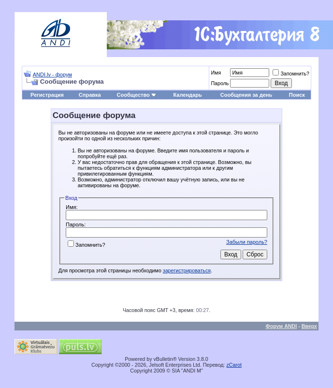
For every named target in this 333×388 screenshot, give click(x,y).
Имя (216, 72)
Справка (90, 95)
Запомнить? (291, 73)
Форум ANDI (281, 326)
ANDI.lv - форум (52, 74)
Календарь (188, 95)
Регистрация (47, 95)
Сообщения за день (246, 95)
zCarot (234, 365)
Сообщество (137, 95)
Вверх (309, 326)
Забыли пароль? (246, 242)
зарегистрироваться (187, 270)
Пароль (220, 83)
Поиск (297, 95)
